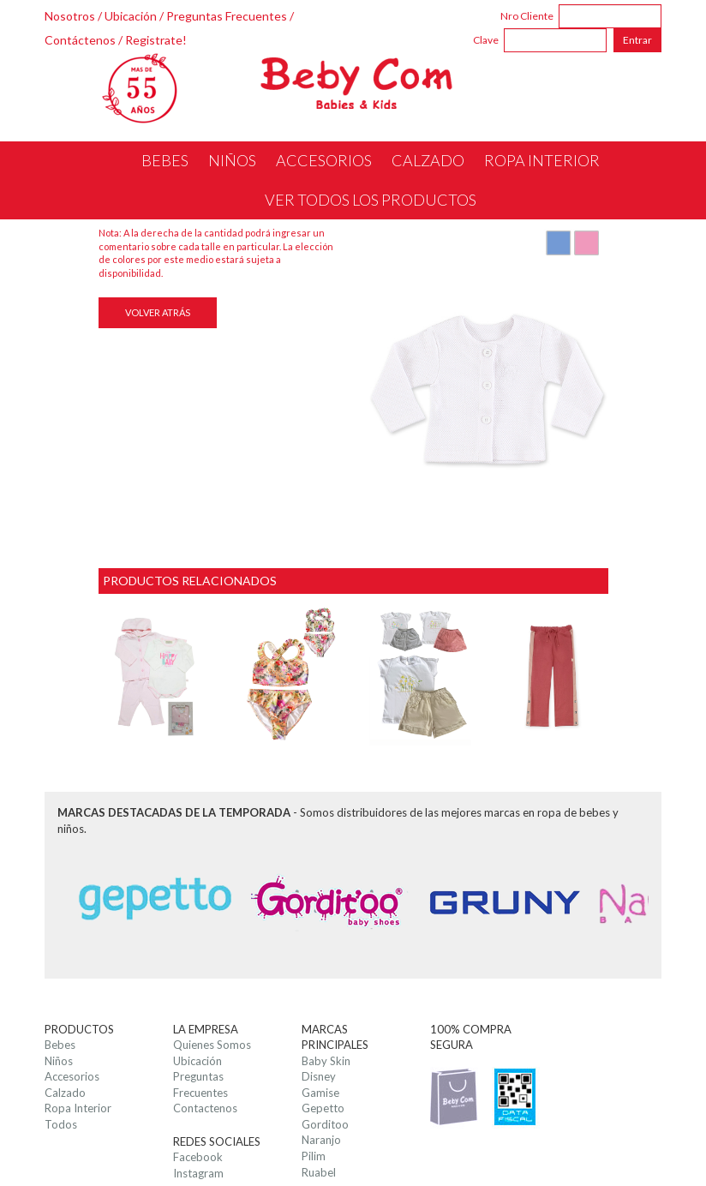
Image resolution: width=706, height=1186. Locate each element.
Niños (59, 1061)
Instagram (198, 1173)
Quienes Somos (212, 1044)
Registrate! (156, 40)
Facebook (198, 1157)
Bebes (60, 1044)
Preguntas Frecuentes (226, 16)
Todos (61, 1124)
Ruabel (319, 1172)
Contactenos (205, 1108)
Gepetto (323, 1108)
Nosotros (70, 16)
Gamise (320, 1092)
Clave (486, 39)
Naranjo (321, 1140)
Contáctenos (80, 40)
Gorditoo (325, 1124)
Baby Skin (326, 1061)
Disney (319, 1076)
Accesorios (72, 1076)
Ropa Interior (78, 1108)
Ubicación (131, 16)
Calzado (65, 1092)
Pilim (314, 1156)
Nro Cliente (526, 15)
